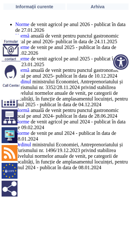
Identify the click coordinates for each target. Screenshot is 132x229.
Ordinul (23, 81)
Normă (22, 35)
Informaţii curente (34, 6)
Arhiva (98, 6)
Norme (22, 24)
